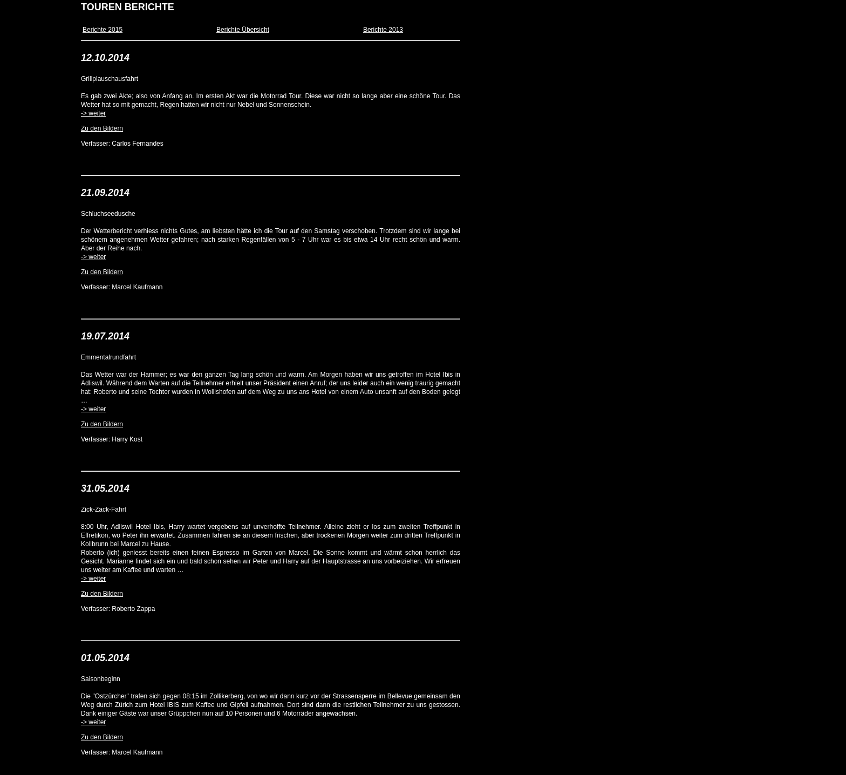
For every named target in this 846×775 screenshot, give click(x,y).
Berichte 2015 (102, 29)
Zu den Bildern (102, 128)
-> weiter (93, 113)
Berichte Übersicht (242, 29)
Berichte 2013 (383, 29)
